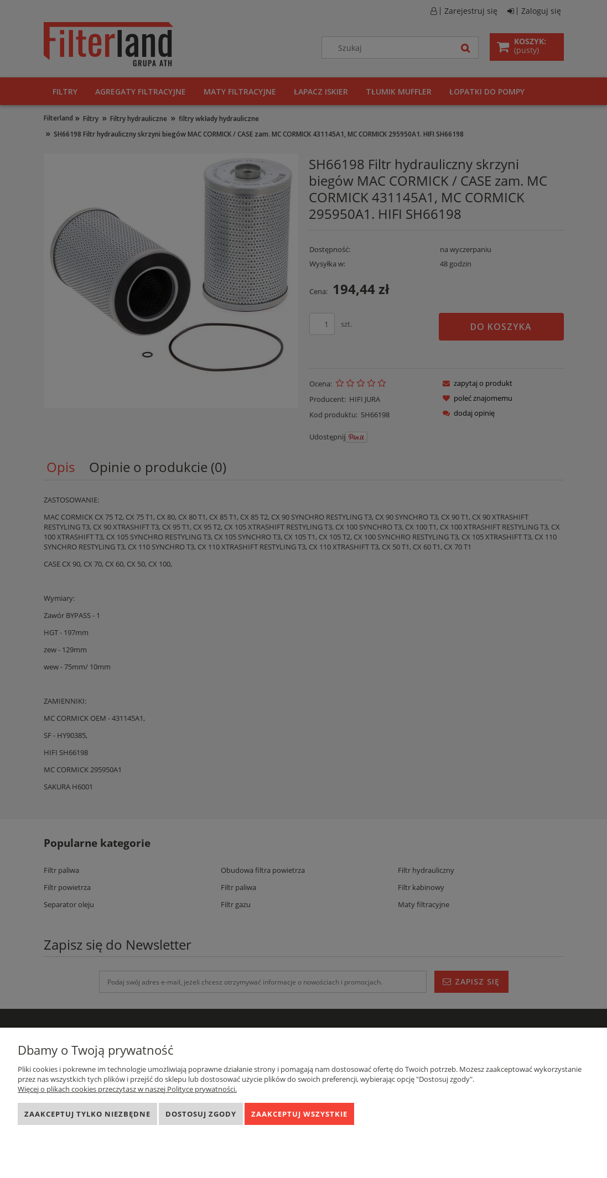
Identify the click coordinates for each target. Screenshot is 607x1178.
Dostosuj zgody (200, 1114)
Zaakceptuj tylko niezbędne (87, 1114)
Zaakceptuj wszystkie (299, 1114)
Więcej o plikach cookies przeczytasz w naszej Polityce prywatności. (127, 1089)
